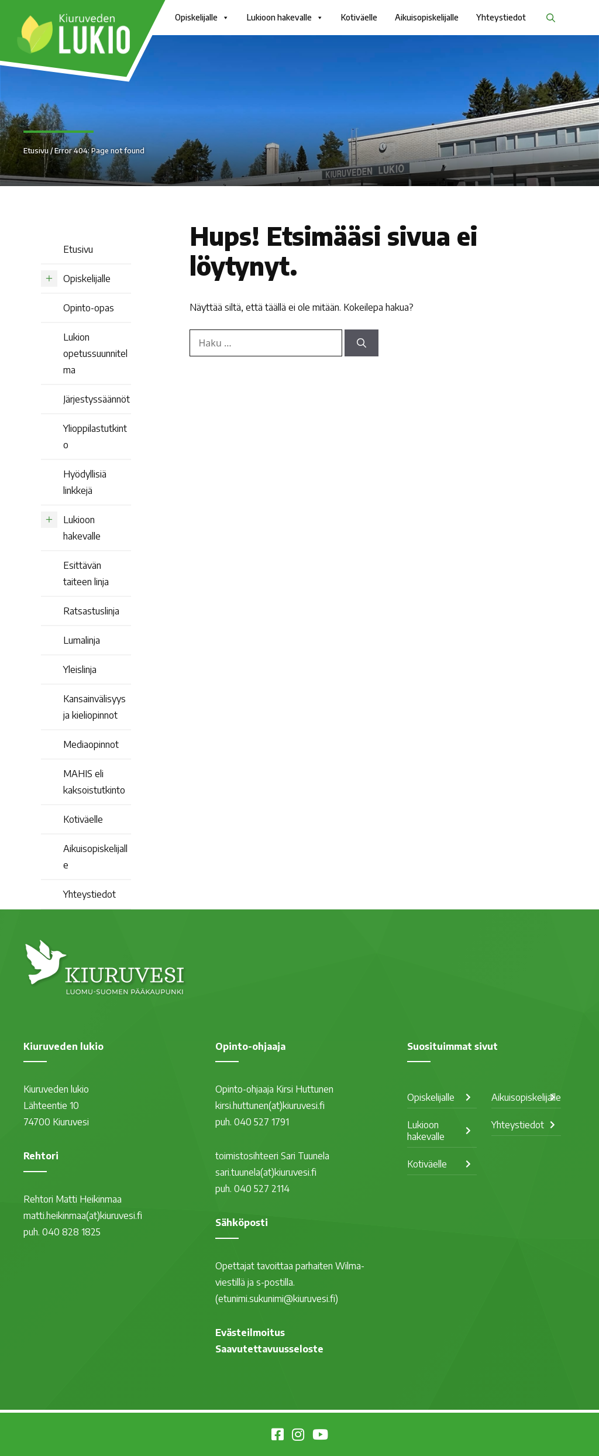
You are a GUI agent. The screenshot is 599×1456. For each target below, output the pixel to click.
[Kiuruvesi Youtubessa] (320, 1436)
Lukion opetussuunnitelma (95, 353)
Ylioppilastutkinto (95, 437)
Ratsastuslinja (91, 611)
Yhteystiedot (501, 17)
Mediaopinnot (91, 744)
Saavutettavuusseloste (269, 1349)
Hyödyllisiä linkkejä (84, 482)
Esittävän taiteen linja (86, 573)
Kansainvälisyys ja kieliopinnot (94, 707)
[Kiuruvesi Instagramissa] (298, 1436)
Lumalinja (81, 640)
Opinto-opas (88, 308)
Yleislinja (80, 669)
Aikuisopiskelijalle (427, 17)
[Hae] (361, 342)
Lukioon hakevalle (285, 17)
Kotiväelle (359, 17)
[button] (551, 17)
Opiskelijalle (202, 17)
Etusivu (36, 150)
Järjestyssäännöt (96, 399)
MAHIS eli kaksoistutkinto (94, 782)
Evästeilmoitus (250, 1332)
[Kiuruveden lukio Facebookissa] (277, 1436)
